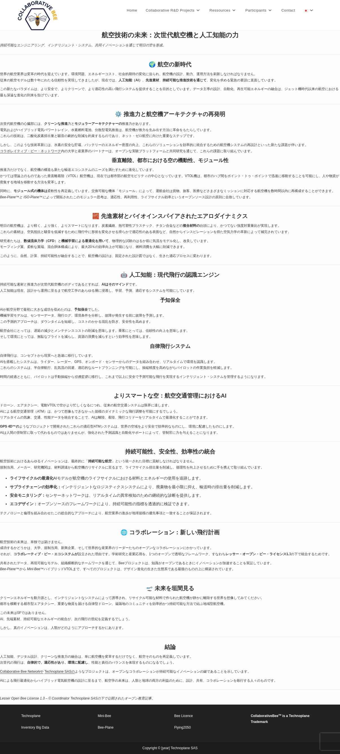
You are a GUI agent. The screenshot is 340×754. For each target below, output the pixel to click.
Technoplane (30, 716)
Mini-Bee (104, 716)
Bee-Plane (105, 727)
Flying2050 (182, 727)
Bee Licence (183, 716)
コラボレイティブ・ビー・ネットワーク (30, 151)
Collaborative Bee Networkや (21, 672)
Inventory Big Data (35, 727)
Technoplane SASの (59, 672)
